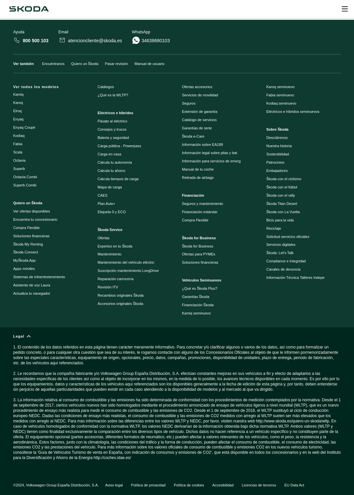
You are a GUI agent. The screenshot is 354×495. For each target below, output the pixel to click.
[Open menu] (345, 9)
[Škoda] (29, 9)
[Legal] (177, 400)
